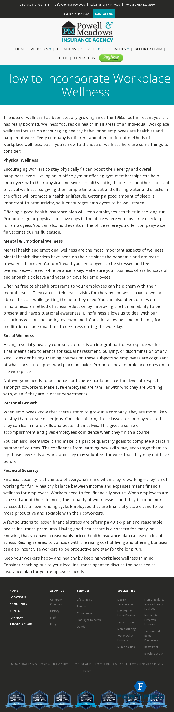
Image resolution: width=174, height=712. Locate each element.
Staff (53, 618)
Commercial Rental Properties (152, 635)
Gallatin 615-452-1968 (75, 14)
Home (20, 49)
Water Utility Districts (125, 638)
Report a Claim (148, 49)
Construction (125, 622)
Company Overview (56, 602)
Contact (16, 611)
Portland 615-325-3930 (140, 5)
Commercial (85, 613)
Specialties (117, 49)
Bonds (81, 627)
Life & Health (85, 600)
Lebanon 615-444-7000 (105, 5)
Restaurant (151, 647)
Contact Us (84, 58)
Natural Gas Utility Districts (126, 613)
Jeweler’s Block (153, 654)
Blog (63, 58)
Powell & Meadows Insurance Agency (44, 664)
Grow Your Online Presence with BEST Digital (98, 664)
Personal (82, 606)
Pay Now (109, 58)
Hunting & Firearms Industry (150, 620)
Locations (66, 49)
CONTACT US (104, 14)
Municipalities (126, 647)
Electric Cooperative (125, 602)
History (54, 611)
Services (90, 49)
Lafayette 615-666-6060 (70, 5)
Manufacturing (126, 629)
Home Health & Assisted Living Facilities (154, 604)
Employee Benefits (89, 620)
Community (18, 604)
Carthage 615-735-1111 (34, 5)
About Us (41, 49)
